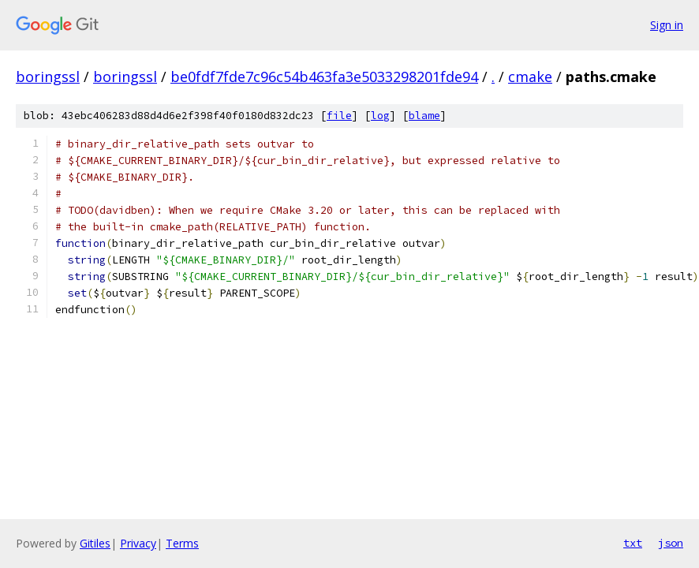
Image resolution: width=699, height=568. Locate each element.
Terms (182, 543)
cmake (530, 76)
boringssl (48, 76)
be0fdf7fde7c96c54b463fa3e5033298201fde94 (324, 76)
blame (424, 115)
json (670, 543)
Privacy (138, 543)
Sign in (666, 24)
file (339, 115)
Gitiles (95, 543)
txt (632, 543)
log (380, 115)
